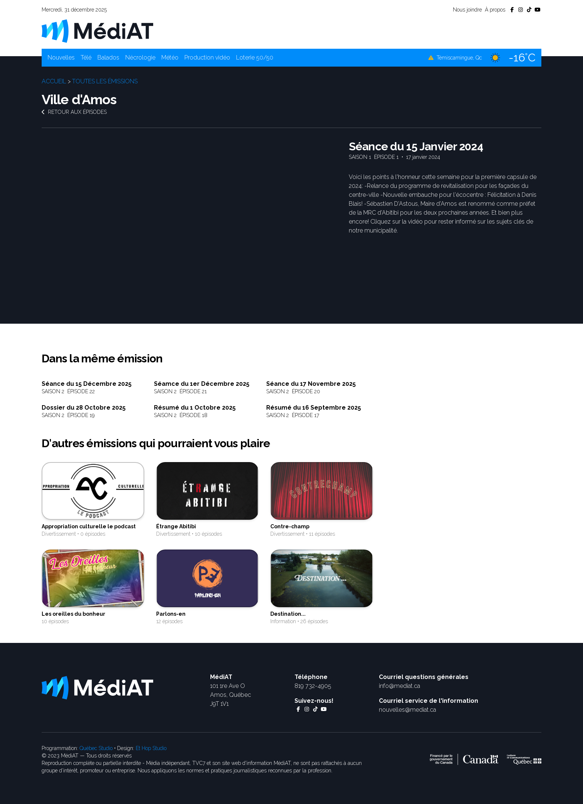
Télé (86, 57)
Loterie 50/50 (254, 57)
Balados (108, 57)
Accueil (54, 81)
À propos (495, 10)
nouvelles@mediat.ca (407, 709)
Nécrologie (140, 57)
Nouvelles (61, 57)
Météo (169, 57)
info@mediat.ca (399, 685)
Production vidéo (207, 57)
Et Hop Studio (151, 748)
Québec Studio (96, 748)
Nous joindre (467, 10)
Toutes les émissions (105, 81)
